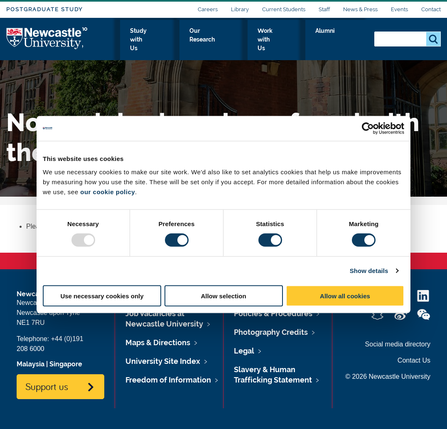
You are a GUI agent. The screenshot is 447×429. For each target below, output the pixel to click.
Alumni (349, 40)
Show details (369, 270)
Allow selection (223, 295)
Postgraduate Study (44, 9)
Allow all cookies (345, 295)
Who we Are (133, 40)
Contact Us (414, 360)
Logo (44, 38)
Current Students (283, 9)
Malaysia (30, 364)
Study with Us (189, 40)
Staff (324, 9)
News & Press (360, 9)
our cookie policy (107, 191)
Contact (431, 9)
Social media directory (397, 344)
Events (399, 9)
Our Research (246, 40)
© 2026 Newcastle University (387, 376)
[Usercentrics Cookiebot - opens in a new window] (368, 128)
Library (240, 9)
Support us (46, 386)
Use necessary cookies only (101, 295)
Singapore (65, 364)
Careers (208, 9)
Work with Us (303, 40)
